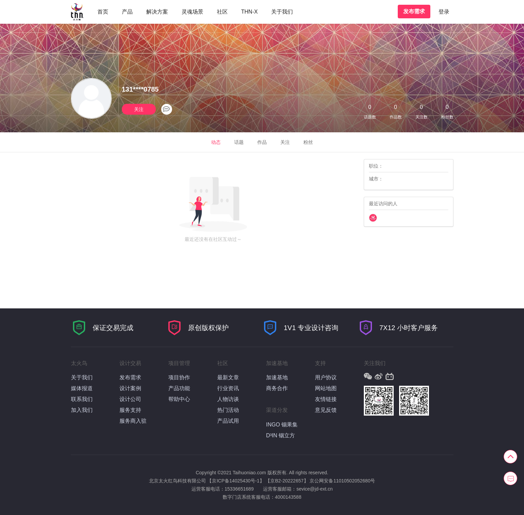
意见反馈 (326, 410)
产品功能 (179, 388)
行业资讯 (228, 388)
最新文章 (228, 377)
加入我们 (82, 410)
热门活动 (228, 410)
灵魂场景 (192, 12)
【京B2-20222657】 (286, 480)
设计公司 (130, 399)
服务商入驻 (133, 421)
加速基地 (277, 377)
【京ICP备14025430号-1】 (235, 480)
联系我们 (82, 399)
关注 (139, 109)
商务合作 (277, 388)
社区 (222, 12)
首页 (102, 12)
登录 (443, 12)
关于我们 (282, 12)
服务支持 (130, 410)
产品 (127, 12)
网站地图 (326, 388)
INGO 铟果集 (282, 424)
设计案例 (130, 388)
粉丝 (308, 142)
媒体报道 (82, 388)
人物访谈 (228, 399)
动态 (216, 142)
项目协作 (179, 377)
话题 (239, 142)
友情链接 (326, 399)
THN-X (249, 12)
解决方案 (157, 12)
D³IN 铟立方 (280, 435)
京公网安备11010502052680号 (342, 480)
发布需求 (414, 11)
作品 (262, 142)
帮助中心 (179, 399)
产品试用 (228, 421)
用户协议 (326, 377)
